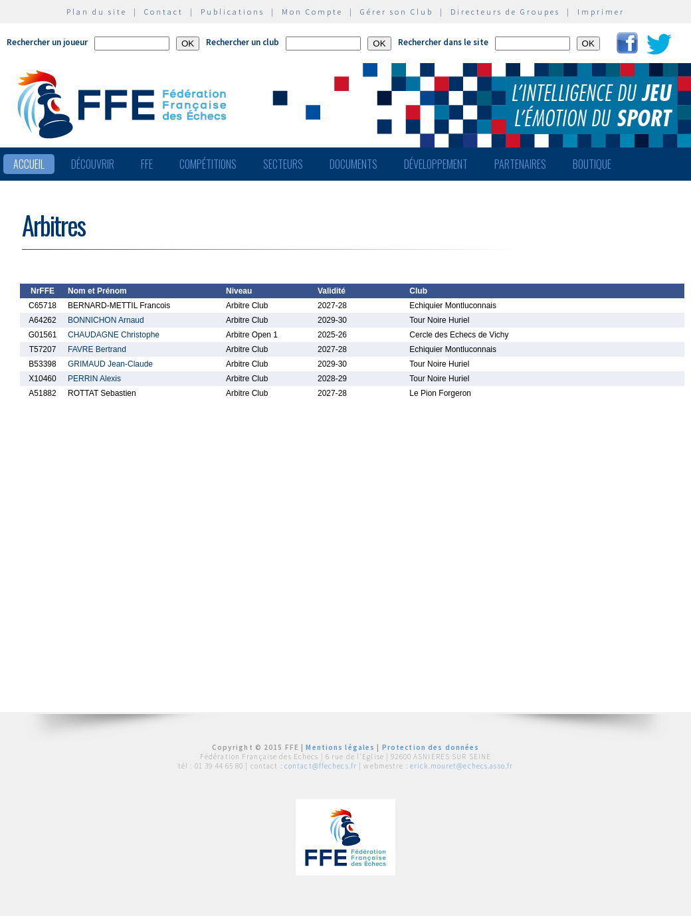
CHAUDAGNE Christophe (113, 334)
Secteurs (283, 164)
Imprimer (601, 12)
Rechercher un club (242, 42)
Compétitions (208, 164)
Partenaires (520, 164)
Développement (436, 164)
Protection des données (431, 747)
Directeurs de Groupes (505, 12)
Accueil (29, 164)
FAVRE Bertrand (97, 349)
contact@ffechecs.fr (320, 766)
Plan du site (96, 12)
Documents (353, 164)
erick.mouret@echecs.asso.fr (461, 766)
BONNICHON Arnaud (106, 320)
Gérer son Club (396, 12)
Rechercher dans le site (443, 42)
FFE (147, 164)
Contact (163, 12)
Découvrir (92, 164)
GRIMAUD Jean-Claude (110, 364)
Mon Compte (312, 12)
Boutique (592, 164)
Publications (232, 12)
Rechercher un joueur (47, 42)
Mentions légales (340, 747)
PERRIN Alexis (94, 378)
